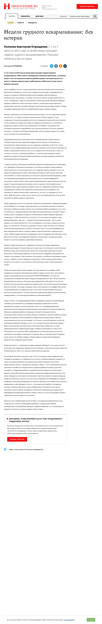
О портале (63, 16)
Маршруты (32, 22)
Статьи (10, 22)
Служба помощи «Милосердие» (80, 16)
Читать (12, 16)
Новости (21, 22)
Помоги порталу (87, 6)
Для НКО (40, 16)
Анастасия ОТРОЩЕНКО (13, 66)
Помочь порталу (17, 439)
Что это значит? (69, 620)
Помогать (25, 16)
